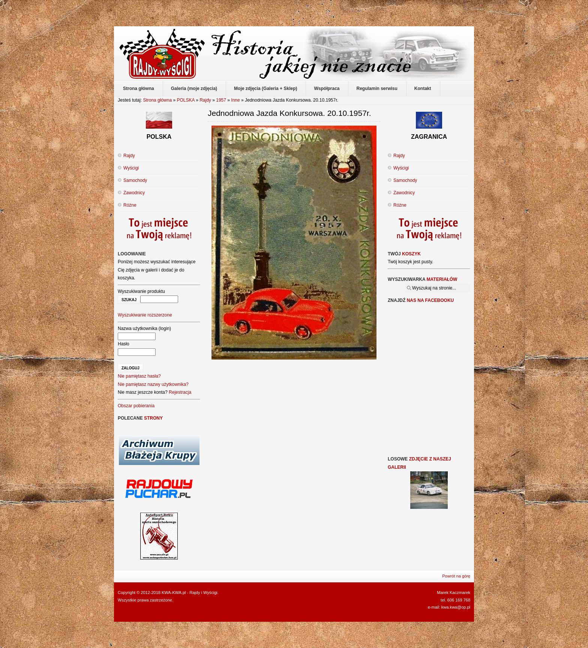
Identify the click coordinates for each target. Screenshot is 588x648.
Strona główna (157, 100)
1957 (221, 100)
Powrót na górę (456, 576)
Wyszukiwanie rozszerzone (145, 315)
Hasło (123, 343)
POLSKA (185, 100)
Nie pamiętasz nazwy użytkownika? (153, 384)
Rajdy (205, 100)
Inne (235, 100)
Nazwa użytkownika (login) (144, 328)
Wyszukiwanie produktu (141, 291)
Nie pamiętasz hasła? (139, 376)
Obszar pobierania (136, 405)
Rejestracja (180, 392)
